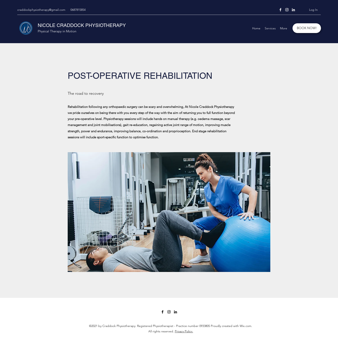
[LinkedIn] (293, 10)
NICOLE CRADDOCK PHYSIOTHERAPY (82, 25)
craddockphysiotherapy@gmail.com (41, 10)
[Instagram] (287, 10)
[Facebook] (280, 10)
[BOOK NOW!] (307, 28)
